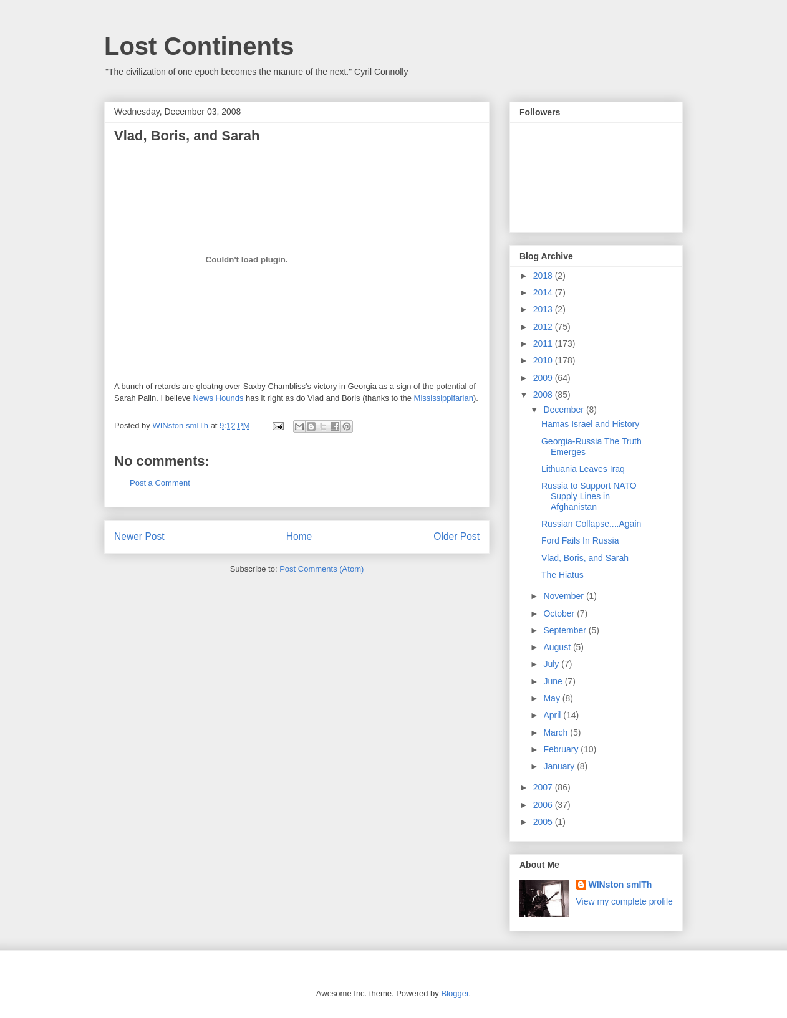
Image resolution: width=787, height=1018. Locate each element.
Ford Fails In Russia (580, 540)
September (565, 630)
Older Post (456, 536)
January (560, 766)
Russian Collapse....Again (591, 524)
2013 (544, 309)
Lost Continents (199, 46)
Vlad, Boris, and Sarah (585, 558)
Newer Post (139, 536)
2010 (544, 360)
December (564, 410)
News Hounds (218, 398)
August (557, 647)
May (552, 698)
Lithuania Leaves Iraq (583, 469)
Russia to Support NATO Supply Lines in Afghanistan (589, 496)
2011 (544, 343)
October (560, 613)
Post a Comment (160, 482)
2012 (544, 327)
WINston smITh (620, 885)
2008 (544, 395)
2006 (544, 805)
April (553, 715)
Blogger (454, 993)
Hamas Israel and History (590, 424)
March (556, 732)
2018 (544, 276)
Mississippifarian (443, 398)
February (562, 749)
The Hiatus (562, 575)
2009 (544, 378)
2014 (544, 292)
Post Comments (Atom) (321, 569)
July (552, 664)
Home (299, 536)
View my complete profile (624, 901)
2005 (544, 822)
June (553, 681)
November (564, 596)
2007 (544, 787)
